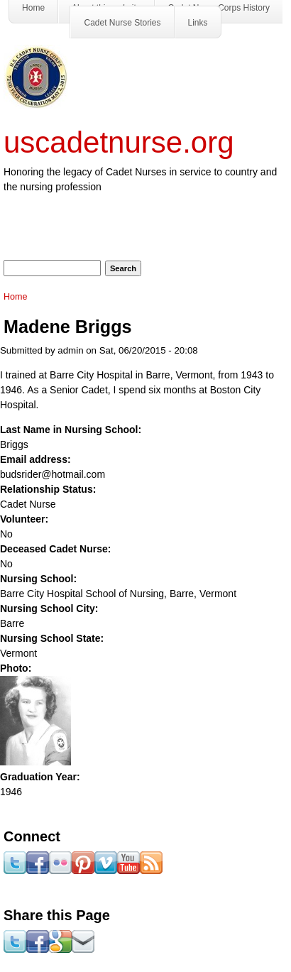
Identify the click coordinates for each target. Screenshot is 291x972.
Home (16, 297)
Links (198, 23)
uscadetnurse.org (119, 142)
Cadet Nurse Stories (122, 23)
